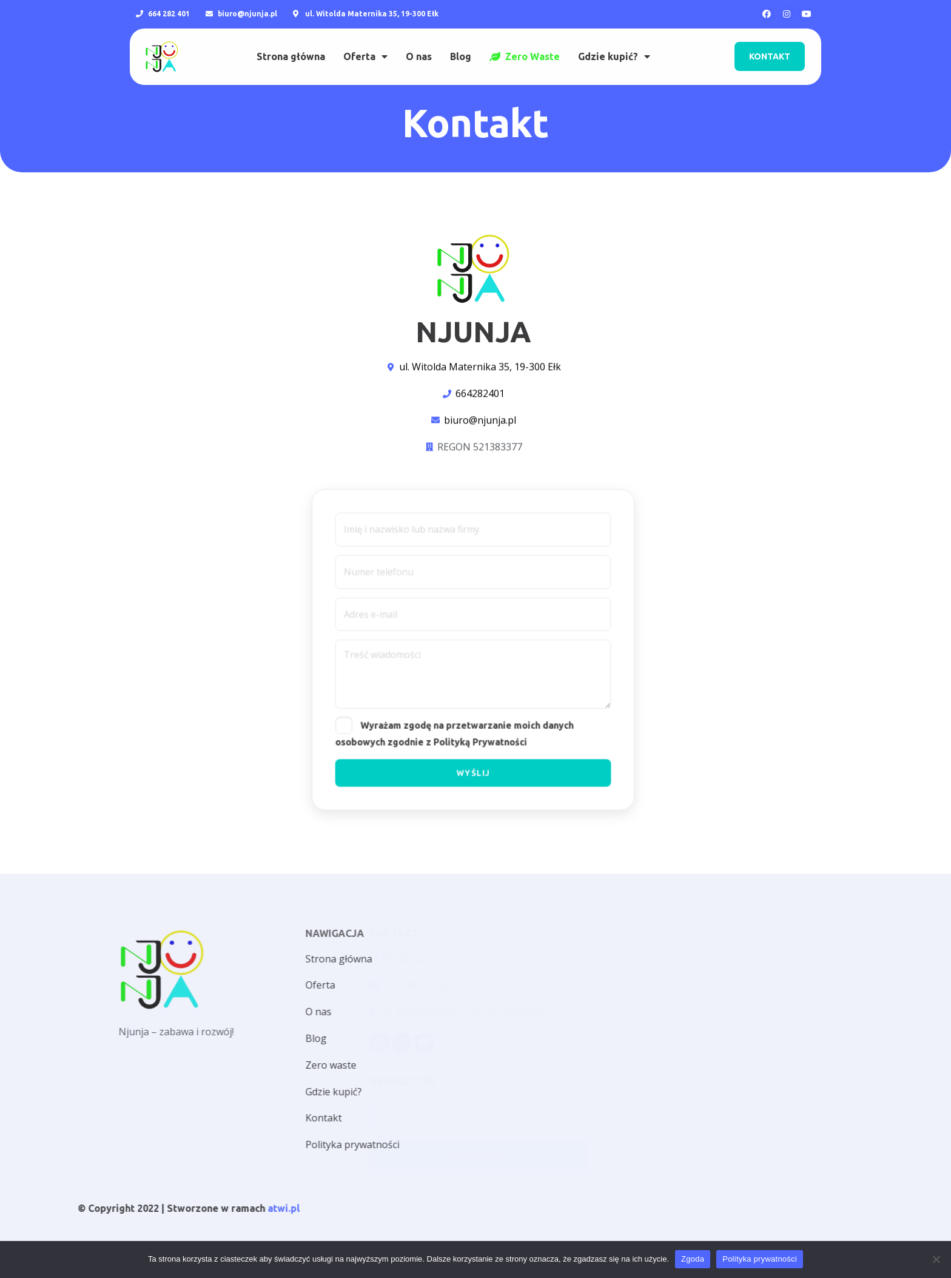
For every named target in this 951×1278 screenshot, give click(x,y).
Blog (460, 43)
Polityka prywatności (759, 1258)
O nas (419, 43)
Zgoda (692, 1258)
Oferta (365, 43)
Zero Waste (524, 43)
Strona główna (291, 43)
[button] (769, 43)
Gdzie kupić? (614, 43)
